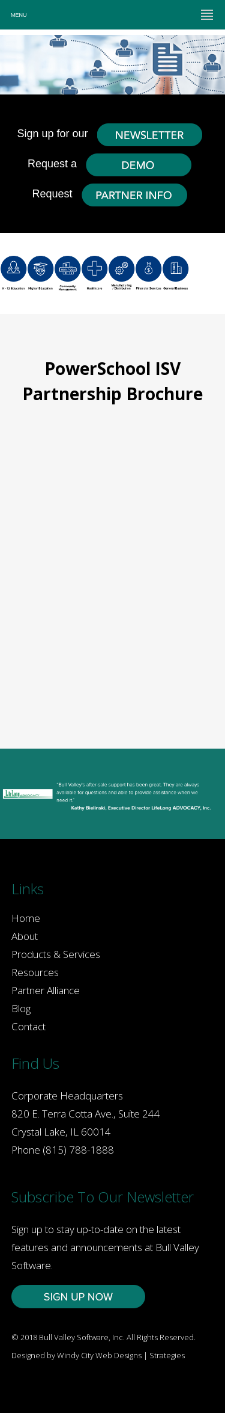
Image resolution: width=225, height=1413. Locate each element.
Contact (28, 1026)
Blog (21, 1008)
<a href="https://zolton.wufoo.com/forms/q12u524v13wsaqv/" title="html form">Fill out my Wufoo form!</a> (112, 568)
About (24, 936)
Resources (35, 972)
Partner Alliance (45, 990)
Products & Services (55, 954)
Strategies (167, 1355)
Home (25, 918)
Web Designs (118, 1355)
